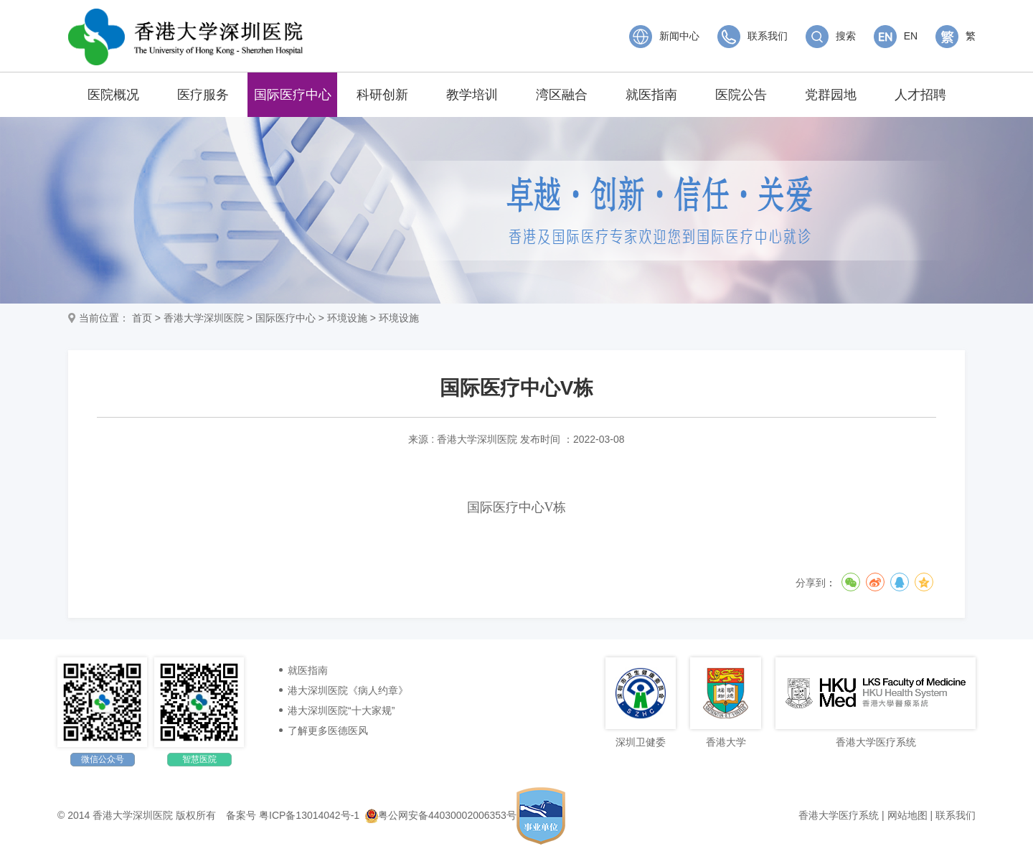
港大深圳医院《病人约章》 (348, 690)
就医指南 (651, 95)
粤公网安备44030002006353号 (440, 815)
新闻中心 (664, 36)
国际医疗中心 (292, 95)
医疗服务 (203, 95)
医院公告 (741, 95)
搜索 (831, 36)
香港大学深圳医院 (204, 318)
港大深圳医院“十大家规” (341, 710)
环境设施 (347, 318)
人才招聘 (920, 95)
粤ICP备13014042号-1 (309, 815)
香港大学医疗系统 (838, 815)
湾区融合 (562, 95)
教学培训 (472, 95)
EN (896, 36)
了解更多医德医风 (328, 730)
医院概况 (113, 95)
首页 (142, 318)
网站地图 (907, 815)
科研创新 (382, 95)
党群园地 (831, 95)
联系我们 (752, 36)
